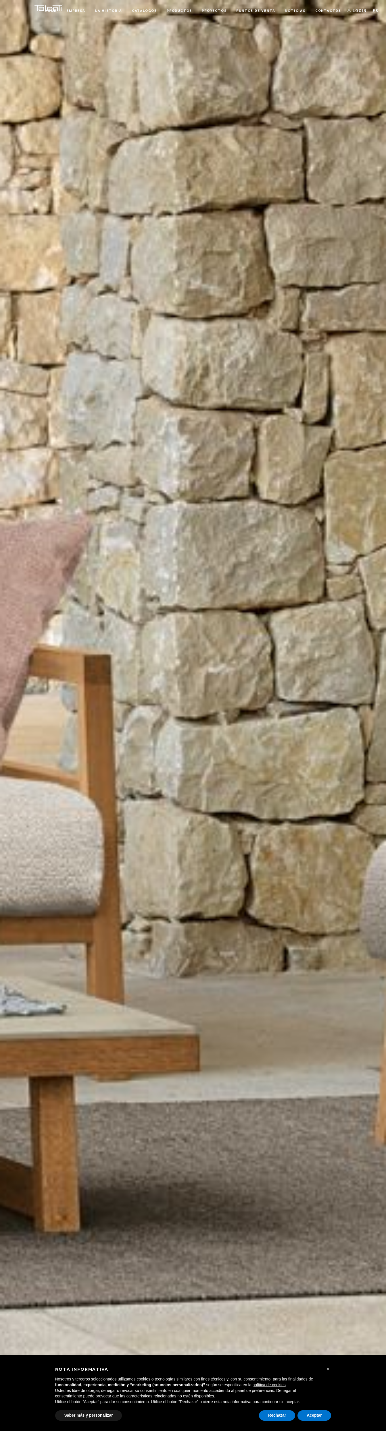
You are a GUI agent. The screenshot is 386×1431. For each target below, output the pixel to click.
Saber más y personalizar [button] (88, 1415)
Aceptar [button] (314, 1415)
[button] (328, 1369)
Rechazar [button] (277, 1415)
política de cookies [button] (269, 1384)
